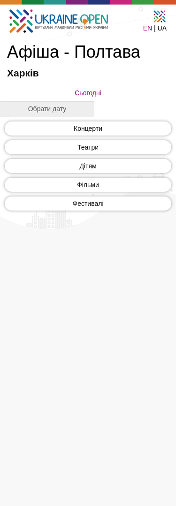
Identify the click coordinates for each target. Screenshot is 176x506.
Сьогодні (88, 93)
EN (147, 28)
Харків (23, 73)
